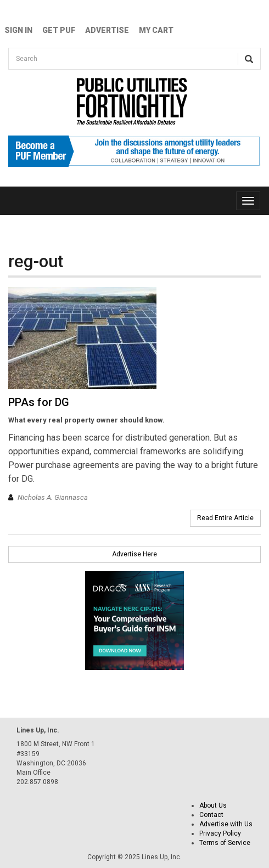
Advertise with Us (226, 824)
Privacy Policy (220, 833)
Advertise (107, 30)
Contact (211, 815)
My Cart (156, 30)
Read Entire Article (225, 518)
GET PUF (58, 30)
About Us (213, 805)
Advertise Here (134, 554)
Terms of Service (224, 843)
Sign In (18, 30)
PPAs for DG (38, 402)
